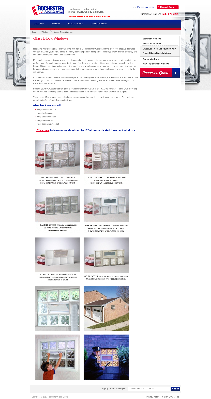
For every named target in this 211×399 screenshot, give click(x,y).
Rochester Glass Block (47, 10)
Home (33, 32)
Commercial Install (99, 24)
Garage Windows (151, 59)
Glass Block (39, 24)
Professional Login (145, 7)
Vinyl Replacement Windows (156, 64)
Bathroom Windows (152, 43)
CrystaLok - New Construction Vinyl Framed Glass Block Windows (159, 51)
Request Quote (167, 7)
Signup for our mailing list (114, 388)
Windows (56, 24)
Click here (42, 130)
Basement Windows (152, 39)
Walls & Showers (75, 24)
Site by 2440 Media (170, 397)
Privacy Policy (152, 397)
